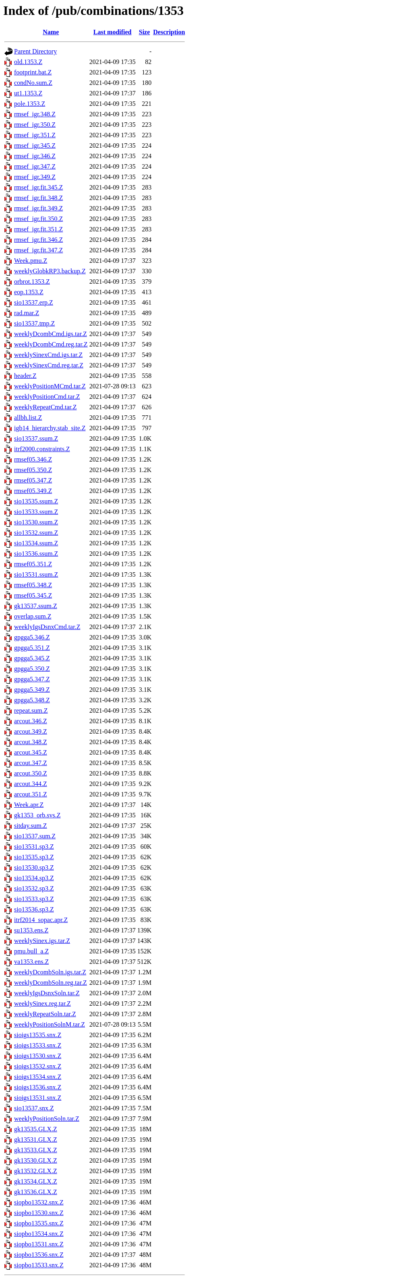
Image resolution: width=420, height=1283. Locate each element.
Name (51, 32)
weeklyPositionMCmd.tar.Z (50, 386)
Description (169, 32)
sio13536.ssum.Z (36, 553)
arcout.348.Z (30, 741)
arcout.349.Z (30, 731)
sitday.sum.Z (30, 825)
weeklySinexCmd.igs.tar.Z (48, 354)
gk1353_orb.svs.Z (37, 815)
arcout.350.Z (30, 773)
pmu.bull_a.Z (31, 951)
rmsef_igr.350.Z (35, 124)
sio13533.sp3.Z (34, 898)
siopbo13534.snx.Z (39, 1233)
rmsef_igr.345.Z (35, 145)
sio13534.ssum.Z (36, 543)
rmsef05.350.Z (33, 469)
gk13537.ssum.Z (35, 605)
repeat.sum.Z (31, 710)
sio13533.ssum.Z (36, 511)
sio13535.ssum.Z (36, 501)
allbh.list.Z (28, 417)
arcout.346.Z (30, 721)
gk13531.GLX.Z (35, 1139)
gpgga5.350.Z (32, 668)
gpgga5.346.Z (32, 637)
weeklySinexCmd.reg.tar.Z (48, 365)
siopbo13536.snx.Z (39, 1254)
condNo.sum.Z (33, 82)
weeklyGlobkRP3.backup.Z (50, 271)
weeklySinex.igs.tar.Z (42, 940)
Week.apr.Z (28, 804)
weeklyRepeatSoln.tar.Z (45, 1014)
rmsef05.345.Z (33, 595)
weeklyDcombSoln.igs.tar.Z (50, 972)
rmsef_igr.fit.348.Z (38, 197)
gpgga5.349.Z (32, 689)
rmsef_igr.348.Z (35, 114)
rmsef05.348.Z (33, 585)
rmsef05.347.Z (33, 480)
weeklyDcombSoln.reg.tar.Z (50, 982)
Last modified (112, 32)
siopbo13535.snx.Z (39, 1223)
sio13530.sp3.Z (34, 867)
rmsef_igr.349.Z (35, 176)
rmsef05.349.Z (33, 490)
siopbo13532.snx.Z (39, 1202)
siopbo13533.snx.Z (39, 1265)
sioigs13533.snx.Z (37, 1045)
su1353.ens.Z (31, 930)
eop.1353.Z (28, 292)
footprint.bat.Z (33, 72)
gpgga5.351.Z (32, 647)
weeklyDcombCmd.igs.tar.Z (50, 333)
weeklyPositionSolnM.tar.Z (49, 1024)
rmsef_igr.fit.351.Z (38, 229)
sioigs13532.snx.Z (37, 1066)
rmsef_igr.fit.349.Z (38, 208)
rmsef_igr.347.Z (35, 166)
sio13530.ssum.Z (36, 522)
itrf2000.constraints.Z (42, 449)
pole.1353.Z (29, 103)
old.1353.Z (28, 61)
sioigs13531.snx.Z (37, 1097)
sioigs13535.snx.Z (37, 1034)
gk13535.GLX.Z (35, 1129)
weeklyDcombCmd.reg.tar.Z (51, 344)
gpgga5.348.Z (32, 700)
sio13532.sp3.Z (34, 888)
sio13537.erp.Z (33, 302)
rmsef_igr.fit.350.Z (38, 218)
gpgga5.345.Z (32, 658)
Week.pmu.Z (30, 260)
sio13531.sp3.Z (34, 846)
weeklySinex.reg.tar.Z (42, 1003)
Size (144, 32)
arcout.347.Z (30, 762)
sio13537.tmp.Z (34, 323)
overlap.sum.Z (32, 616)
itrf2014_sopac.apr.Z (41, 919)
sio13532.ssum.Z (36, 532)
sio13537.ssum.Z (36, 438)
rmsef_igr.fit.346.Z (38, 239)
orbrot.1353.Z (32, 281)
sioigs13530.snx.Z (37, 1055)
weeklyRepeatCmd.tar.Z (45, 407)
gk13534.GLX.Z (35, 1181)
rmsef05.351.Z (33, 564)
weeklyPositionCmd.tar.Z (47, 396)
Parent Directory (35, 51)
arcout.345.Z (30, 752)
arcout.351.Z (30, 794)
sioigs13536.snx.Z (37, 1087)
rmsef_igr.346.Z (35, 156)
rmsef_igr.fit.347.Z (38, 250)
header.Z (25, 375)
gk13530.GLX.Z (35, 1160)
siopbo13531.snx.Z (39, 1244)
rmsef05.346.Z (33, 459)
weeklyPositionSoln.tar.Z (46, 1118)
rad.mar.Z (26, 312)
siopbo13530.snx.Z (39, 1212)
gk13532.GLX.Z (35, 1170)
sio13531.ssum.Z (36, 574)
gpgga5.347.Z (32, 679)
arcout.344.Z (30, 783)
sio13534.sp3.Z (34, 878)
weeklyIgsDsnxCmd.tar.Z (47, 626)
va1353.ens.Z (31, 961)
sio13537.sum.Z (35, 836)
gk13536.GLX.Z (35, 1191)
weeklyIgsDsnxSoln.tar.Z (47, 993)
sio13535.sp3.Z (34, 857)
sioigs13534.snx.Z (37, 1076)
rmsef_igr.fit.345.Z (38, 187)
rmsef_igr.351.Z (35, 135)
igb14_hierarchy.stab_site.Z (50, 428)
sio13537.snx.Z (34, 1108)
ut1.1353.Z (28, 93)
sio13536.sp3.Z (34, 909)
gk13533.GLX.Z (35, 1150)
